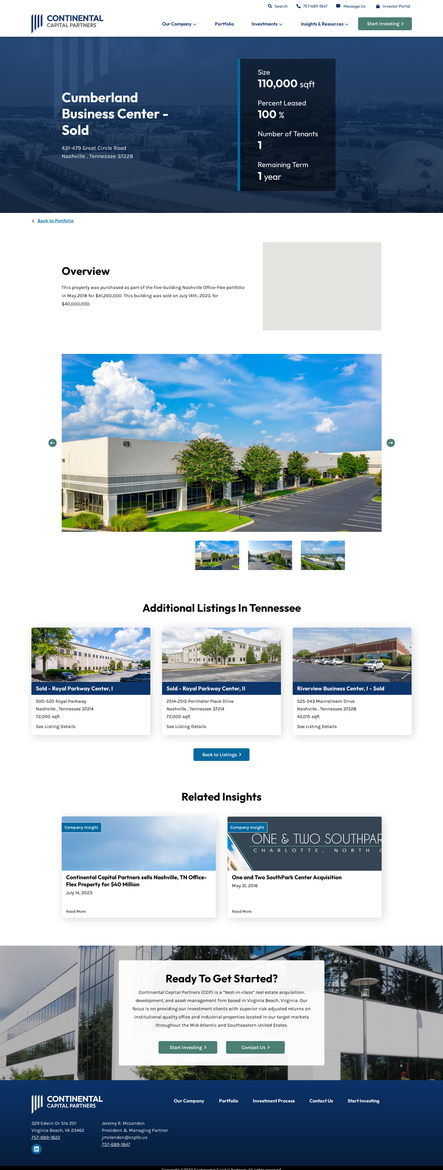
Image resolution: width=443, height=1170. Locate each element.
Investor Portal (396, 6)
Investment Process (274, 1101)
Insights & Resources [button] (322, 24)
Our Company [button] (176, 24)
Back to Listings (221, 754)
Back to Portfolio (56, 220)
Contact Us (255, 1047)
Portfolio (224, 24)
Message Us (354, 6)
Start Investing (385, 23)
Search (281, 6)
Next (390, 443)
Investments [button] (264, 24)
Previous (53, 443)
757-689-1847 (315, 6)
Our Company (189, 1101)
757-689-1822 (45, 1137)
